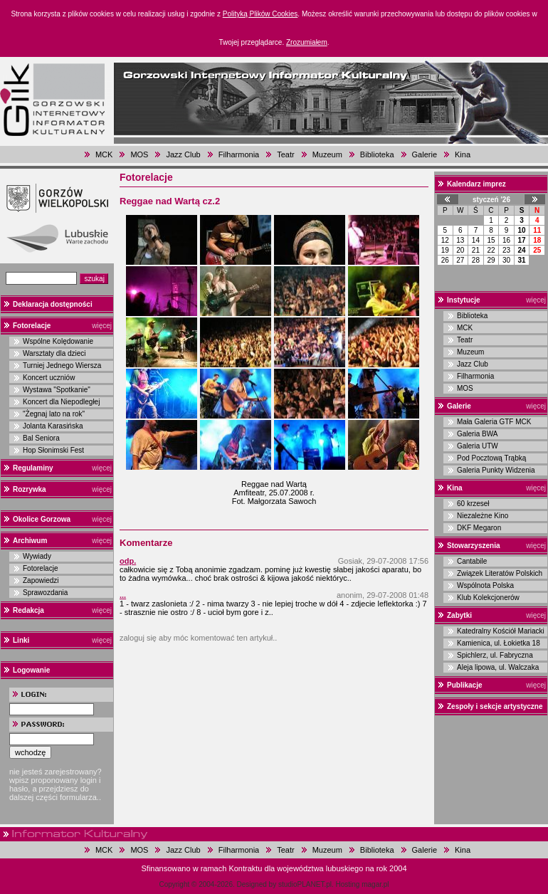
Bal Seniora (41, 438)
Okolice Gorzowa (41, 519)
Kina (462, 154)
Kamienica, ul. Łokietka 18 (498, 643)
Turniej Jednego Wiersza (62, 365)
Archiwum (30, 541)
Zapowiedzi (41, 580)
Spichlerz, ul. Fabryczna (495, 655)
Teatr (285, 154)
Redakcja (28, 610)
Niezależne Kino (482, 516)
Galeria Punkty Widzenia (496, 470)
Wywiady (37, 556)
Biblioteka (377, 154)
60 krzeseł (473, 504)
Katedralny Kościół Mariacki (500, 631)
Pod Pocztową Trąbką (491, 458)
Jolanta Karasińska (53, 426)
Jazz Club (183, 154)
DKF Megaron (479, 528)
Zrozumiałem (306, 42)
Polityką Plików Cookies (260, 14)
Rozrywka (29, 489)
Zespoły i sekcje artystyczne (495, 706)
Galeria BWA (477, 434)
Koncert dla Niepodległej (61, 402)
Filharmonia (238, 154)
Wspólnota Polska (485, 585)
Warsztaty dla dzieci (54, 353)
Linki (21, 640)
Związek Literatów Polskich (499, 573)
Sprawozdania (45, 592)
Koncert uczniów (49, 378)
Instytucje (463, 300)
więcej (102, 326)
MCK (103, 154)
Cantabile (472, 561)
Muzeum (327, 154)
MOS (139, 154)
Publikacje (464, 685)
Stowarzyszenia (473, 545)
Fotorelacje (32, 326)
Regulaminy (33, 468)
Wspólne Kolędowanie (58, 341)
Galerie (424, 154)
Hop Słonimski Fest (53, 450)
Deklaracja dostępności (53, 304)
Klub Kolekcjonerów (488, 597)
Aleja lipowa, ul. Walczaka (498, 667)
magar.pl (375, 884)
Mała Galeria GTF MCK (494, 422)
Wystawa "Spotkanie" (56, 390)
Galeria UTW (477, 446)
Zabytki (459, 615)
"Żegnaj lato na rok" (54, 414)
